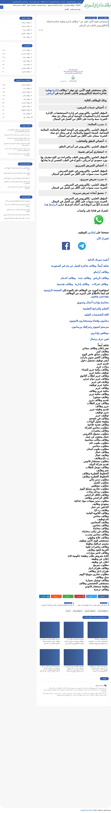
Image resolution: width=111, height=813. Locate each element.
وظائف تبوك (26, 113)
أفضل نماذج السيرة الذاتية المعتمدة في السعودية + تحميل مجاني (17, 144)
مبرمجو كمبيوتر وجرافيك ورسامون (90, 326)
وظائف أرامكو (26, 26)
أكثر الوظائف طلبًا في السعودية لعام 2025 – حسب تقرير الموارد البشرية (18, 139)
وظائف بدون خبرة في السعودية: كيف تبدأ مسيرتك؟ (19, 154)
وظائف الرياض (91, 18)
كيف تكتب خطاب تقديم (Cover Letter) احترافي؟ (17, 135)
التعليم (24, 5)
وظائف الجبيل (26, 106)
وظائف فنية (26, 64)
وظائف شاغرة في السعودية (88, 810)
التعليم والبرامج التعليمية (96, 308)
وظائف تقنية (26, 57)
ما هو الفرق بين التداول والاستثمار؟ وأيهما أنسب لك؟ (17, 168)
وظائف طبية (77, 611)
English (78, 5)
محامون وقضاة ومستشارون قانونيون (89, 320)
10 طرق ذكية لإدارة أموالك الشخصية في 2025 (17, 201)
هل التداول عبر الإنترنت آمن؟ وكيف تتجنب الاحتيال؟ (18, 187)
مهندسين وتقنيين (75, 9)
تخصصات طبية (31, 5)
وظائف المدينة (25, 103)
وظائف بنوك (26, 30)
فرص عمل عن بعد (34, 2)
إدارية (55, 90)
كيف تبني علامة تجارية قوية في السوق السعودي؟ (17, 218)
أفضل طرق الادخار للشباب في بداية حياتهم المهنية (18, 210)
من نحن (79, 2)
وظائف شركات (100, 284)
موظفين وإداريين (69, 5)
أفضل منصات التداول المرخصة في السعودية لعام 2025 (17, 173)
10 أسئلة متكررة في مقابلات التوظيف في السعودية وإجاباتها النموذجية (18, 130)
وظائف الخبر (26, 96)
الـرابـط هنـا (51, 204)
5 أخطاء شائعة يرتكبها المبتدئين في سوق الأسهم (17, 178)
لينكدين (91, 232)
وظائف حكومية (25, 33)
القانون (66, 9)
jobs (68, 611)
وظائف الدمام (68, 278)
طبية (47, 90)
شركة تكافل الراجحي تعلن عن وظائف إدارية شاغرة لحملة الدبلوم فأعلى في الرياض (50, 641)
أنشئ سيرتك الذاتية (98, 259)
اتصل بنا (63, 2)
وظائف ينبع (26, 117)
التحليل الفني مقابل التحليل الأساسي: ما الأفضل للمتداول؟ (17, 182)
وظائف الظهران (25, 110)
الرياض (50, 93)
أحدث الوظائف (45, 2)
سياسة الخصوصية (55, 2)
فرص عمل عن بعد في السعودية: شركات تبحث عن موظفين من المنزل (17, 149)
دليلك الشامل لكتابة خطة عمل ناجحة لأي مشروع (17, 214)
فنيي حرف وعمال (99, 339)
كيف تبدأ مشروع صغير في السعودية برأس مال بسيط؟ (17, 205)
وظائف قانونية (26, 72)
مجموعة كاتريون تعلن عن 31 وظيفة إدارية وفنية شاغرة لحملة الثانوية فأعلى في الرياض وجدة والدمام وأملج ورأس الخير (50, 671)
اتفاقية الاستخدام (71, 2)
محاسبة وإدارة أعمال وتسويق (93, 302)
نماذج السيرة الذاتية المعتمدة (20, 2)
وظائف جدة (84, 278)
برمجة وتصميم (42, 5)
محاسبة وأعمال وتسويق (55, 5)
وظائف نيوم (26, 37)
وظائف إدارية (103, 18)
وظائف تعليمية (25, 68)
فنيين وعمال (17, 5)
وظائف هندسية (65, 284)
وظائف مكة (26, 99)
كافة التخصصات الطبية (96, 314)
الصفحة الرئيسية (52, 290)
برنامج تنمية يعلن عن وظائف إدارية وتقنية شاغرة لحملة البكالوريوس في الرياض (99, 668)
